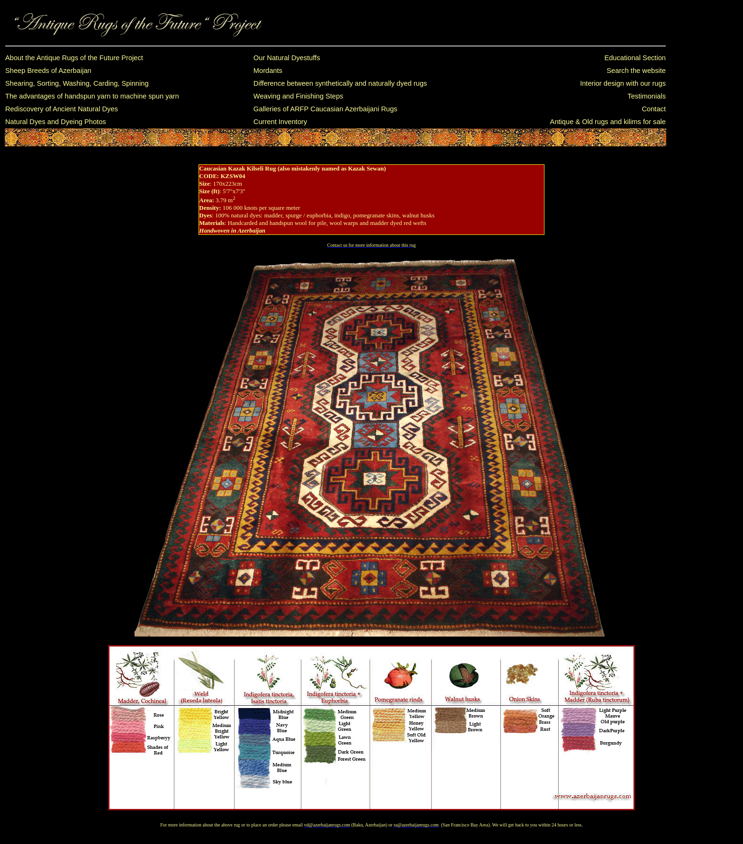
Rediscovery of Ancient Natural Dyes (61, 109)
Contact (654, 109)
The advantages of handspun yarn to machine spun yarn (92, 96)
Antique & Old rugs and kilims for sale (608, 122)
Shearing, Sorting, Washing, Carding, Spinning (77, 83)
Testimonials (646, 96)
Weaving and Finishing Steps (299, 96)
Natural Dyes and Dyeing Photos (55, 122)
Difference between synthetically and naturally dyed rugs (340, 83)
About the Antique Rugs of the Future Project (74, 58)
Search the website (636, 70)
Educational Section (635, 58)
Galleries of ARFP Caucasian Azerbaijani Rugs (326, 109)
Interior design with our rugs (623, 83)
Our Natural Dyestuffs (287, 58)
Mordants (268, 70)
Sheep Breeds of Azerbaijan (48, 70)
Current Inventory (280, 122)
